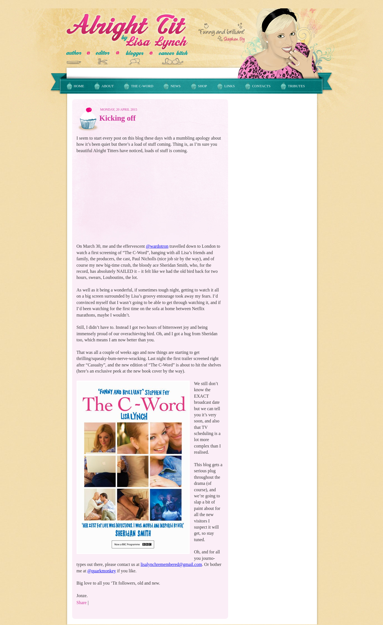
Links (229, 86)
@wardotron (157, 246)
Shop (202, 86)
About (107, 86)
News (175, 86)
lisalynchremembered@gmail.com (171, 564)
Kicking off (117, 118)
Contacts (261, 86)
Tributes (296, 86)
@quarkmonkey (101, 570)
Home (79, 86)
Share (82, 602)
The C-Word (142, 86)
